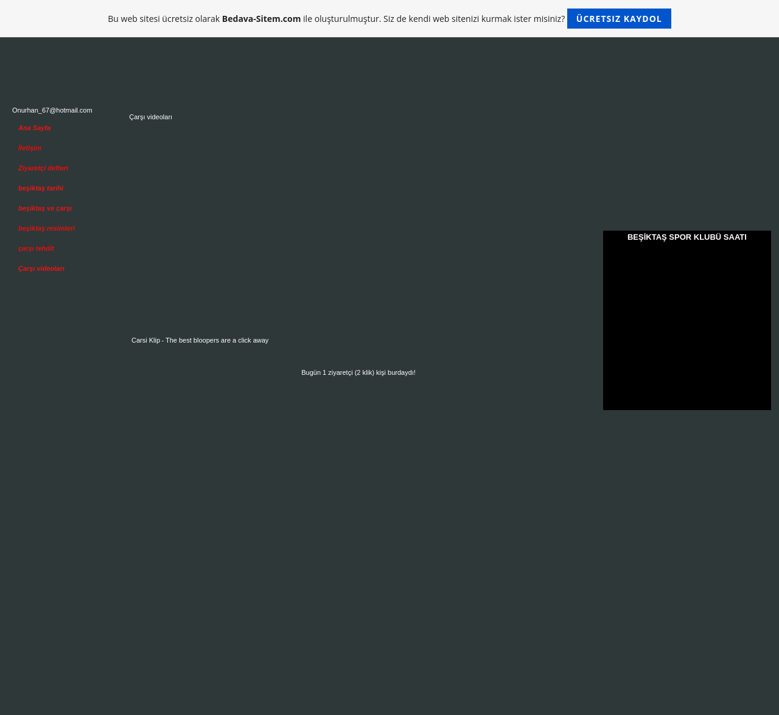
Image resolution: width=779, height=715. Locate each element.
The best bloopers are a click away (217, 340)
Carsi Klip (145, 340)
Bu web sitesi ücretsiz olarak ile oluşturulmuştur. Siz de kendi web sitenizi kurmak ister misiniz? (389, 19)
